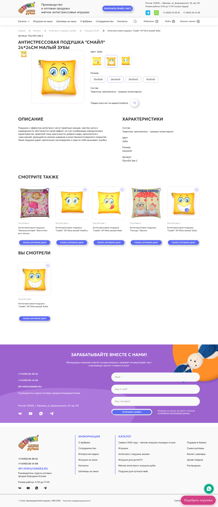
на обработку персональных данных (175, 414)
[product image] (57, 76)
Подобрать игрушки (198, 500)
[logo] (26, 8)
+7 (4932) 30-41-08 (191, 13)
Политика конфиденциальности (107, 501)
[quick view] (34, 203)
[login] (170, 21)
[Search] (135, 21)
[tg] (148, 12)
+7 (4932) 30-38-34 (171, 13)
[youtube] (33, 415)
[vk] (21, 415)
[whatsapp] (156, 12)
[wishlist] (151, 21)
